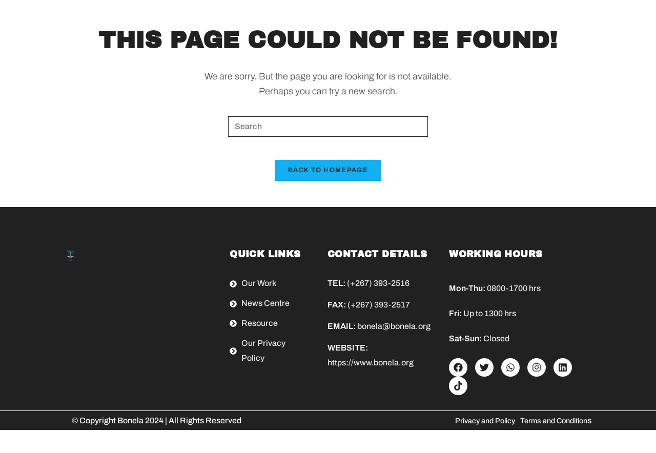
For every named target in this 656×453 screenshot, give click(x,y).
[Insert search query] (328, 126)
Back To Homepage (328, 178)
